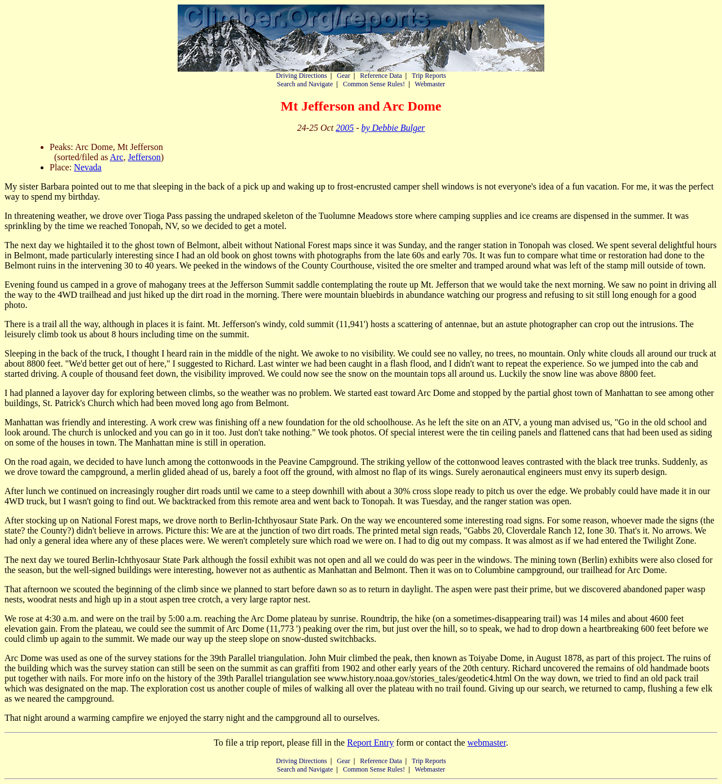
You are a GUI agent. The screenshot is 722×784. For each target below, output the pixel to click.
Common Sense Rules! (374, 84)
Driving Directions (301, 76)
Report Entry (370, 742)
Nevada (88, 167)
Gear (343, 76)
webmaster (486, 742)
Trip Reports (429, 76)
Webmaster (430, 84)
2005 (345, 128)
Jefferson (144, 157)
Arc (117, 157)
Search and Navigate (305, 84)
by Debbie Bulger (393, 128)
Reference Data (381, 76)
